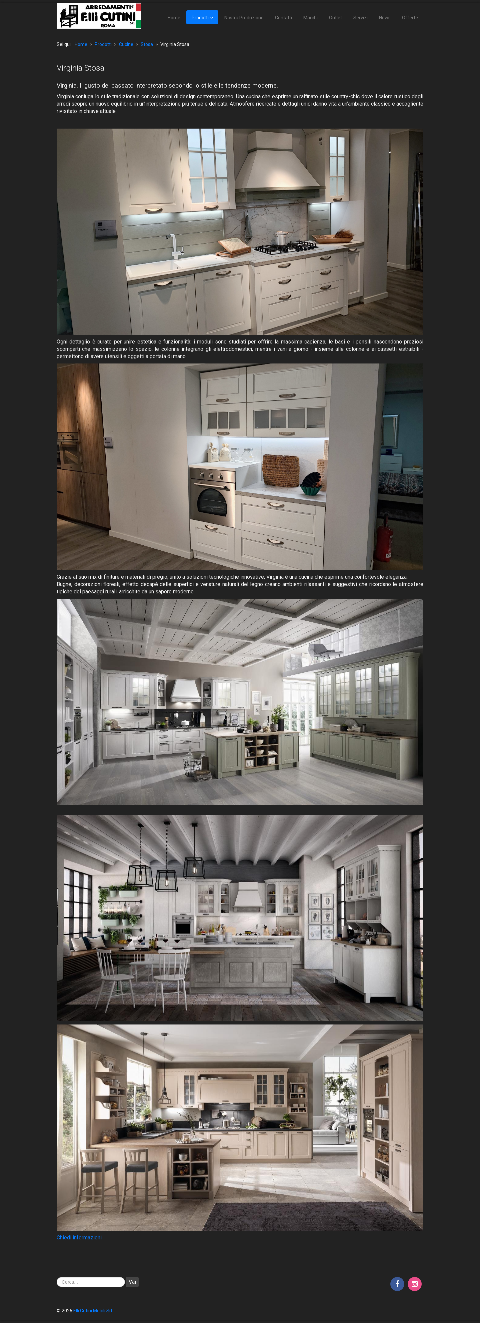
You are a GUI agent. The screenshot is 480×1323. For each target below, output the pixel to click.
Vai (132, 1282)
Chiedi (64, 1237)
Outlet (335, 17)
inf (75, 1237)
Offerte (410, 17)
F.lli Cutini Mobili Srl (92, 1310)
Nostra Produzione (244, 17)
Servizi (360, 17)
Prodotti (200, 17)
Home (174, 17)
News (385, 17)
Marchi (310, 17)
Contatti (283, 17)
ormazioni (90, 1237)
